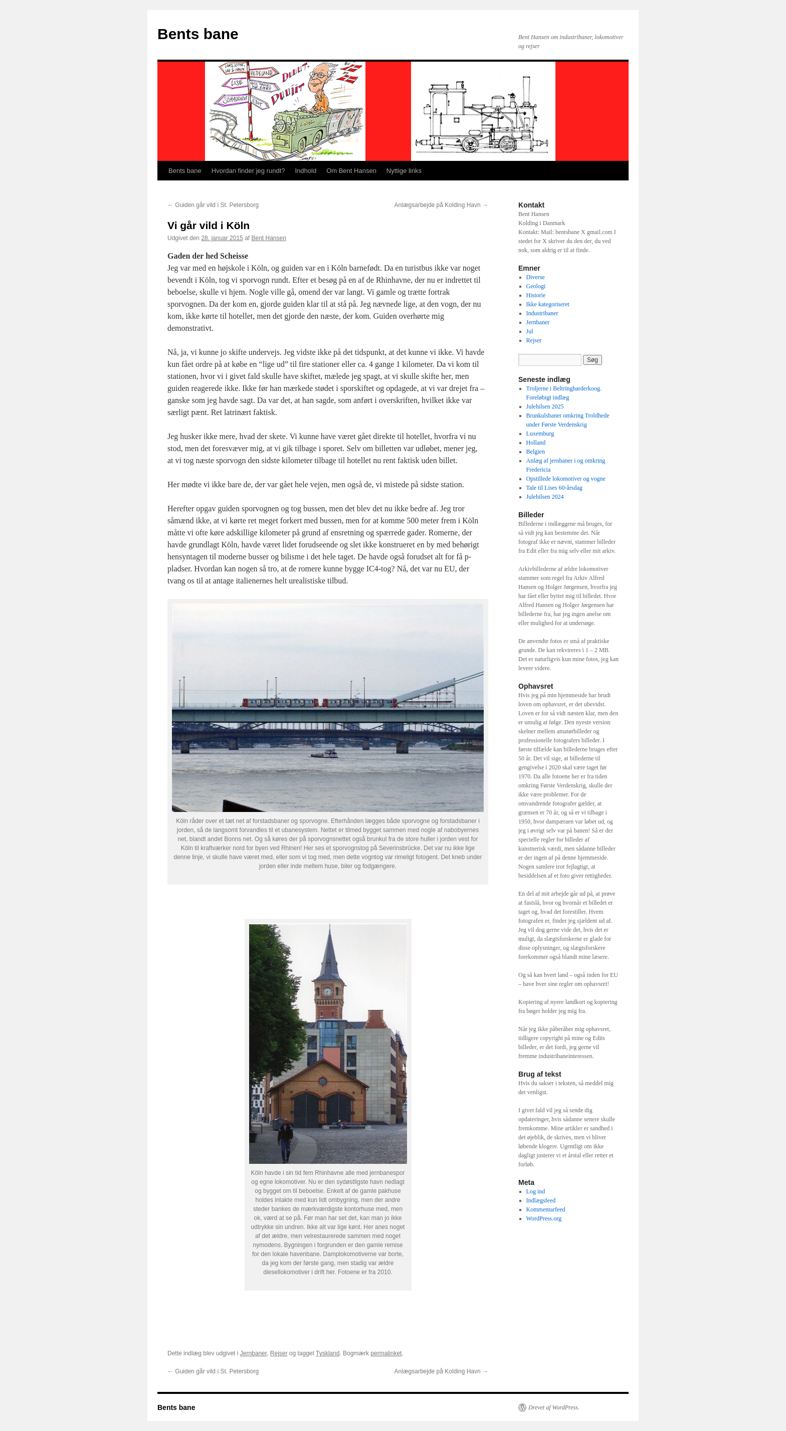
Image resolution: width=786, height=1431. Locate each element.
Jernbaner (253, 1353)
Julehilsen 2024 (545, 496)
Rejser (279, 1353)
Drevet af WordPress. (553, 1407)
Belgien (535, 451)
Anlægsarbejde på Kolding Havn (441, 205)
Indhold (305, 170)
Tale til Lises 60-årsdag (554, 487)
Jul (529, 331)
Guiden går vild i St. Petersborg (213, 205)
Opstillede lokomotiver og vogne (566, 478)
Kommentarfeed (545, 1209)
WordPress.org (543, 1218)
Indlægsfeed (541, 1200)
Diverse (535, 277)
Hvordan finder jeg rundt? (248, 170)
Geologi (536, 286)
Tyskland (327, 1353)
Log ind (535, 1191)
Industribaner (542, 313)
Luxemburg (540, 433)
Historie (536, 295)
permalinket (386, 1353)
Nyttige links (404, 170)
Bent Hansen (269, 238)
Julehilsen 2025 (545, 406)
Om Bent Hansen (351, 170)
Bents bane (198, 34)
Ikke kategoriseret (547, 304)
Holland (536, 442)
